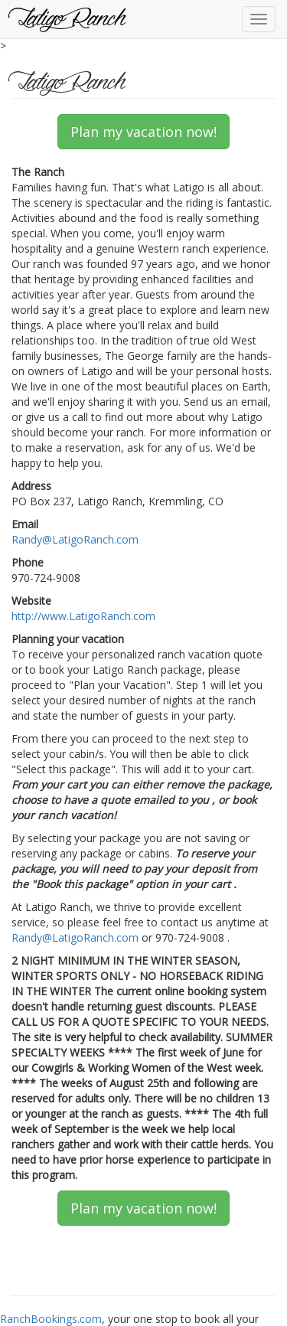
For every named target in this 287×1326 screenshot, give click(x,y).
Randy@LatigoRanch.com (75, 539)
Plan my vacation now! (143, 131)
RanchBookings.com (51, 1318)
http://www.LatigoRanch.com (83, 616)
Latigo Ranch (68, 19)
